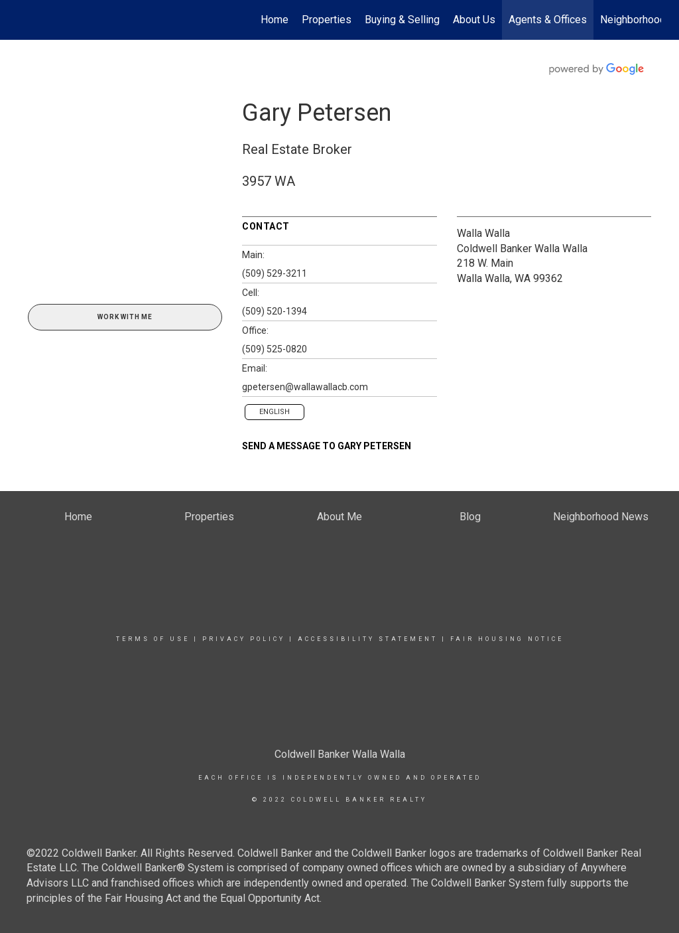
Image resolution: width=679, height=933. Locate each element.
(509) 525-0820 (274, 349)
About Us (474, 19)
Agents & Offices (548, 19)
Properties (326, 19)
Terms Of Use (153, 639)
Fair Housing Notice (507, 639)
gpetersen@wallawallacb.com (305, 387)
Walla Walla (483, 233)
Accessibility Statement (368, 639)
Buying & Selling (402, 19)
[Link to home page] (25, 20)
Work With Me (125, 317)
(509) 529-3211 (274, 273)
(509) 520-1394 (274, 311)
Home (274, 19)
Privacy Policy (243, 639)
